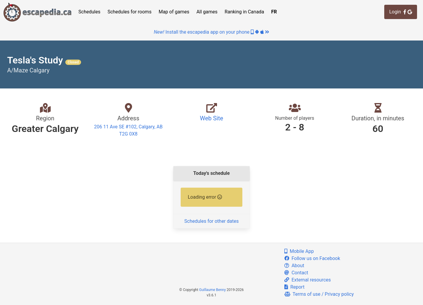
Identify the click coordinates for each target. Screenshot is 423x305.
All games (207, 12)
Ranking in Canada (244, 12)
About (294, 265)
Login (400, 12)
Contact (296, 273)
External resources (307, 280)
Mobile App (299, 251)
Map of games (174, 12)
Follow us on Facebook (312, 258)
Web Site (211, 118)
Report (294, 287)
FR (274, 12)
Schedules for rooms (130, 12)
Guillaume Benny (212, 290)
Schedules (89, 12)
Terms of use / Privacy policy (319, 294)
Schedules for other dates (211, 221)
